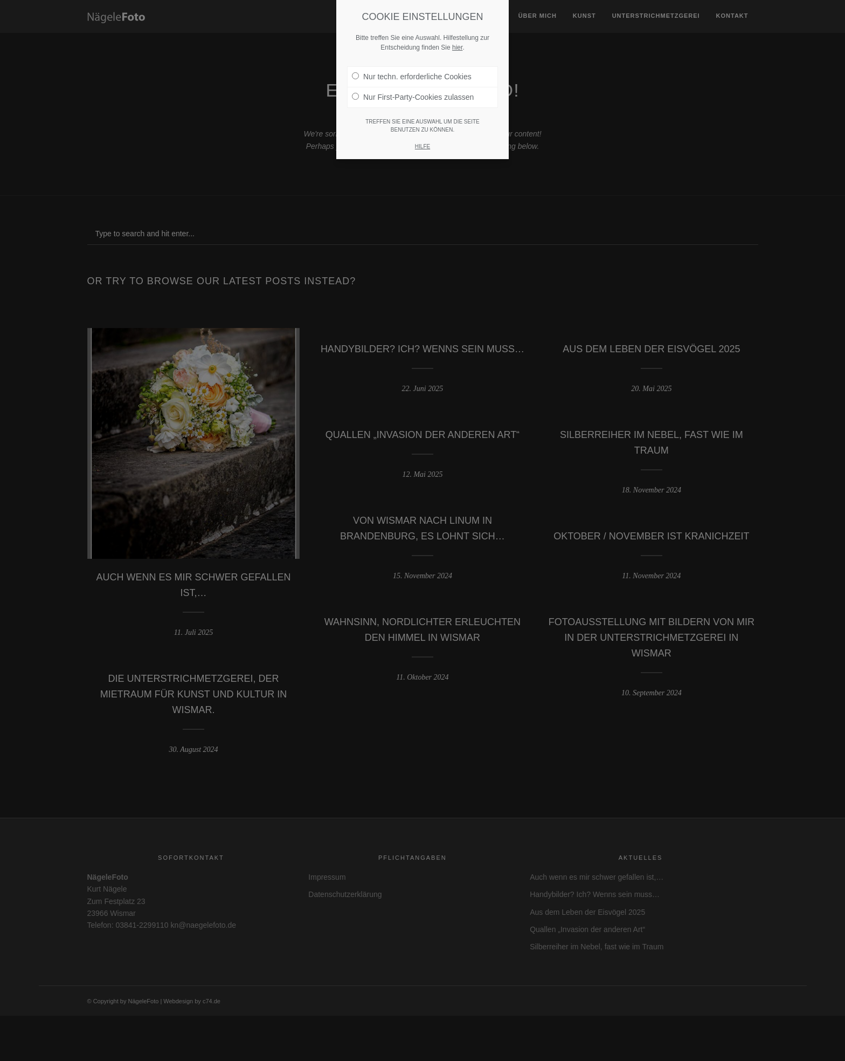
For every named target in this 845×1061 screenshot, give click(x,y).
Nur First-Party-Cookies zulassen (413, 97)
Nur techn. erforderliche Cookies (412, 76)
